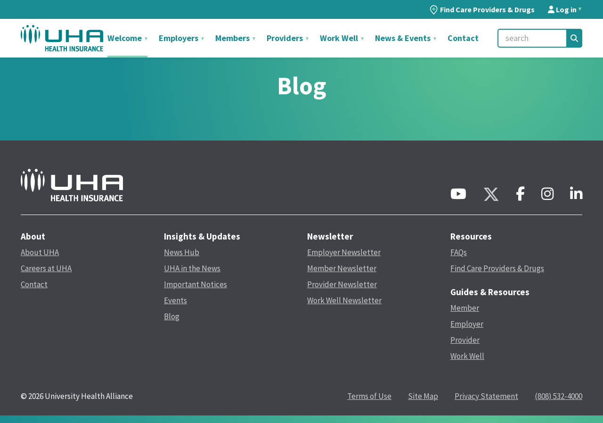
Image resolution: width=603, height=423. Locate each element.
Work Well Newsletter (344, 300)
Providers (286, 38)
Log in (562, 9)
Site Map (423, 396)
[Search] (574, 38)
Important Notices (195, 284)
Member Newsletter (341, 268)
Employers (179, 38)
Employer (466, 324)
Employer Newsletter (344, 252)
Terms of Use (369, 396)
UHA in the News (192, 268)
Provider (465, 340)
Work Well (340, 38)
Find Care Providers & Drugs (482, 9)
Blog (171, 316)
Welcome (125, 38)
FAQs (458, 252)
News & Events (403, 38)
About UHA (40, 252)
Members (233, 38)
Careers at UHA (46, 268)
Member (464, 308)
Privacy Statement (486, 396)
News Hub (181, 252)
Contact (463, 38)
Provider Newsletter (342, 284)
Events (175, 300)
